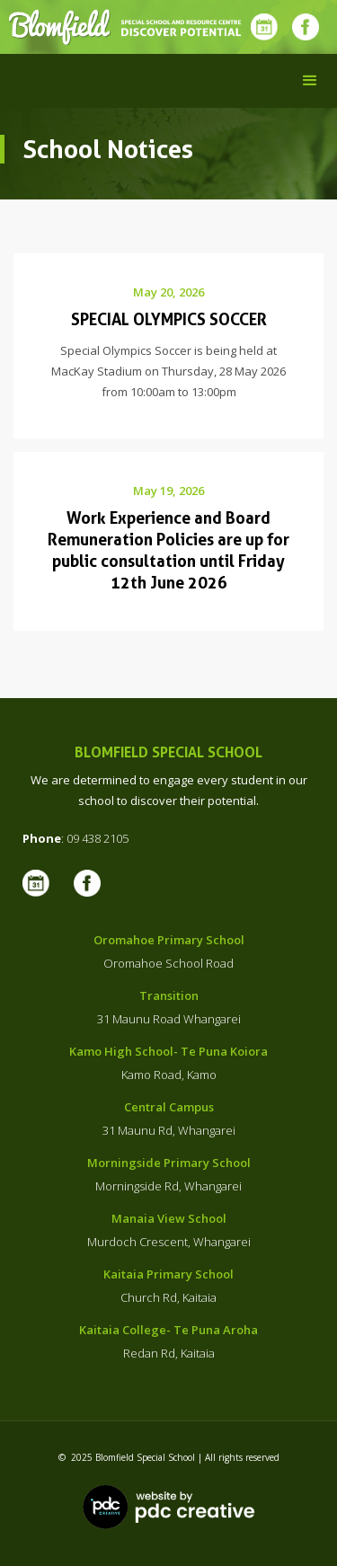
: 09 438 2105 (75, 838)
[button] (310, 81)
